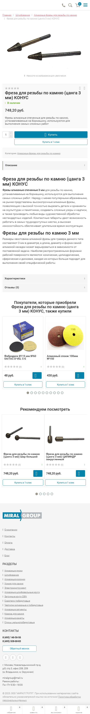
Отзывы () (12, 287)
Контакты (9, 536)
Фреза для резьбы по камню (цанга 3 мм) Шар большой (21, 455)
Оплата (8, 542)
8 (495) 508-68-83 (11, 641)
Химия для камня (13, 583)
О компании (10, 529)
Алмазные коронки (14, 579)
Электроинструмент (15, 588)
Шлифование (11, 575)
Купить (52, 134)
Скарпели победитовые (17, 600)
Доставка (9, 549)
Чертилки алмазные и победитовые (23, 605)
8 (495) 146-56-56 (11, 637)
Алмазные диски (13, 570)
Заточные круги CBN (15, 596)
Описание (11, 165)
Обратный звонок (19, 648)
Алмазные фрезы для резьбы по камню (38, 153)
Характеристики (15, 278)
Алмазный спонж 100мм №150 (62, 357)
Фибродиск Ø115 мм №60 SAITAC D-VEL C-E (20, 357)
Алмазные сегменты (15, 609)
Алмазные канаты (14, 618)
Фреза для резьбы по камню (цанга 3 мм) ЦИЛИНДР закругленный (64, 456)
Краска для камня (14, 613)
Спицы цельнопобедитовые (19, 622)
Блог (7, 555)
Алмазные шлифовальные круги (22, 592)
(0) (13, 367)
